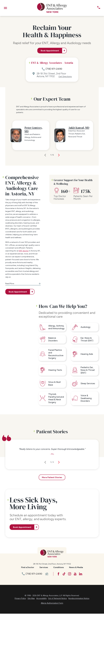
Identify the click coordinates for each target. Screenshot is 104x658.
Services (43, 611)
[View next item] (59, 199)
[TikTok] (64, 618)
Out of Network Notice (57, 643)
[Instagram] (69, 618)
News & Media (76, 611)
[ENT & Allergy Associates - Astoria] (52, 8)
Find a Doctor (27, 611)
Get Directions (65, 77)
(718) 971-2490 (54, 68)
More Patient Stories (52, 521)
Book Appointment (50, 50)
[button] (5, 8)
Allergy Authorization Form (52, 647)
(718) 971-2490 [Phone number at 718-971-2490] (34, 618)
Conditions (58, 611)
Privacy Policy (20, 643)
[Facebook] (58, 618)
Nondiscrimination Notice (78, 643)
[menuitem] (27, 612)
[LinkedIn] (80, 618)
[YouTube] (75, 618)
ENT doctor (24, 295)
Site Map (31, 643)
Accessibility (41, 643)
